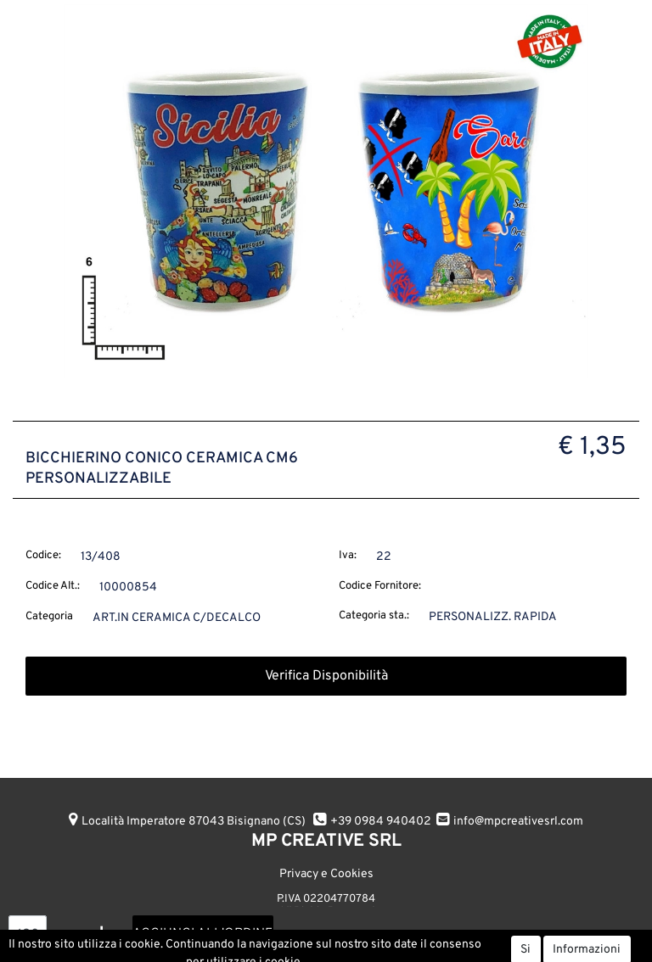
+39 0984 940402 (380, 821)
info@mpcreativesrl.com (518, 821)
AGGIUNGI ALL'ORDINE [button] (202, 934)
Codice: (43, 555)
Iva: (348, 555)
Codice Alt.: (52, 586)
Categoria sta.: (374, 616)
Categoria (49, 617)
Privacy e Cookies (326, 874)
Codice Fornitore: (380, 586)
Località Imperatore (194, 821)
